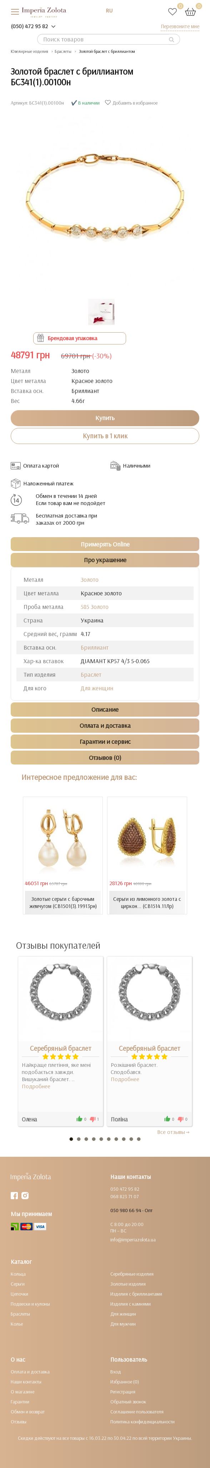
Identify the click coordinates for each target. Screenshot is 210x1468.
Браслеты (20, 1314)
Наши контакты (26, 1381)
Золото (90, 579)
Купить (105, 418)
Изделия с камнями (130, 1304)
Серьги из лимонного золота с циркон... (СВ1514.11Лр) (147, 902)
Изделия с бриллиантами (136, 1294)
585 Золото (95, 606)
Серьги (18, 1284)
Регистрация (122, 1391)
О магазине (22, 1391)
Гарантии (20, 1401)
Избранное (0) (124, 1381)
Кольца (18, 1274)
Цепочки (19, 1294)
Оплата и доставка (30, 1371)
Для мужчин (123, 1324)
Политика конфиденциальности (142, 1421)
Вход (115, 1371)
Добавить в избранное (132, 103)
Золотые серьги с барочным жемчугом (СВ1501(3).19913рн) (63, 902)
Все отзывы (173, 1131)
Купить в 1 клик (105, 436)
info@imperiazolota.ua (133, 1239)
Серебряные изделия (132, 1274)
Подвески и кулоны (30, 1304)
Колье (17, 1324)
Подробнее (36, 1086)
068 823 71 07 (124, 1196)
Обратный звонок (128, 1401)
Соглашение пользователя (137, 1411)
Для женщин (97, 688)
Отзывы (18, 1421)
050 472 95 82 (124, 1189)
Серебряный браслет (60, 1048)
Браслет (91, 674)
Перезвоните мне (180, 26)
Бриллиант (95, 647)
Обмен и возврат (28, 1411)
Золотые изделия (128, 1284)
